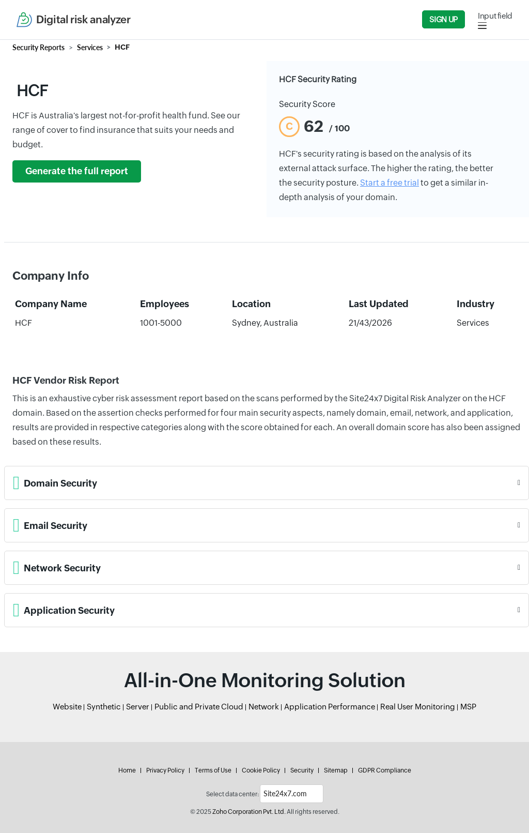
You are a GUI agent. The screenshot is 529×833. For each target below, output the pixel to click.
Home (127, 770)
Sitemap (336, 770)
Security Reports (38, 47)
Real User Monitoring (417, 706)
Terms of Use (213, 770)
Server (137, 706)
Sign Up (443, 19)
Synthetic (104, 706)
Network (263, 706)
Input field (495, 15)
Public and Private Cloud (198, 706)
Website (67, 706)
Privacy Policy (165, 770)
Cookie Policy (261, 770)
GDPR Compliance (384, 770)
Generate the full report (76, 171)
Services (90, 47)
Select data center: (232, 794)
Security (302, 770)
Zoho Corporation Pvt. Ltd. (249, 811)
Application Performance (329, 706)
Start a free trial (389, 183)
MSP (468, 706)
